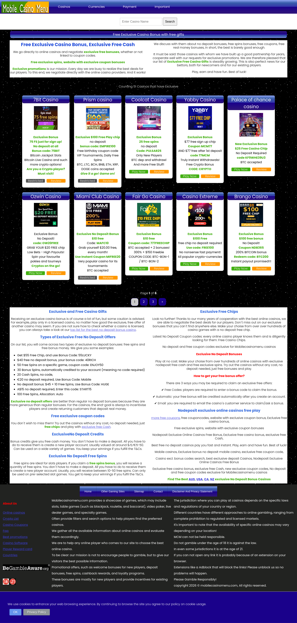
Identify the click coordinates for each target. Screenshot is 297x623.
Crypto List (11, 519)
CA (206, 479)
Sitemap (139, 491)
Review (56, 181)
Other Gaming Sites (112, 491)
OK (15, 612)
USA (199, 479)
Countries (10, 555)
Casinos (64, 7)
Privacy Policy (36, 612)
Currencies (96, 7)
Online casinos (14, 512)
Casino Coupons (15, 525)
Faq (6, 531)
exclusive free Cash (96, 427)
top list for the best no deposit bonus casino (103, 330)
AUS (192, 479)
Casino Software (15, 543)
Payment (130, 7)
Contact (158, 491)
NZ (212, 479)
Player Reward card (17, 549)
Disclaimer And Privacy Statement (192, 491)
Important (162, 7)
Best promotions (15, 537)
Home (87, 491)
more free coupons (165, 418)
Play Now (138, 171)
